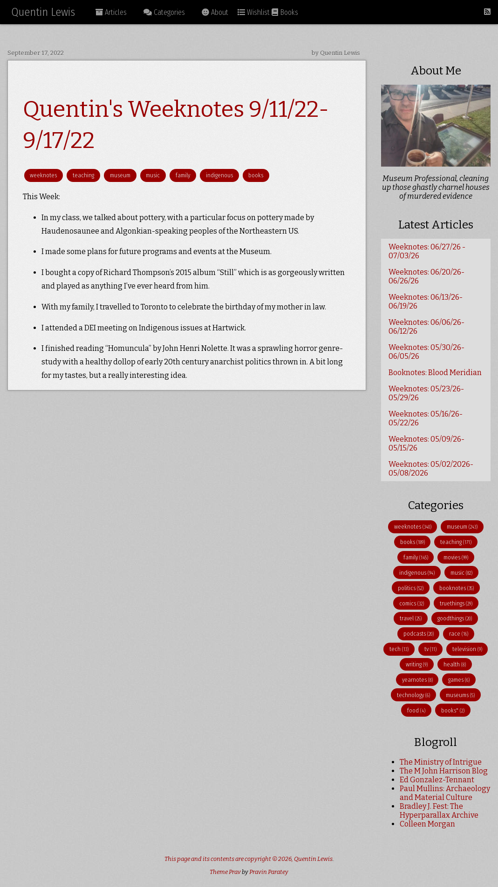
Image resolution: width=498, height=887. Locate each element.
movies (455, 557)
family (183, 175)
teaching (83, 175)
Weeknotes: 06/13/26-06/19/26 (426, 301)
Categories (164, 12)
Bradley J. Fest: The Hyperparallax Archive (439, 811)
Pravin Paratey (268, 871)
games (459, 679)
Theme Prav (225, 871)
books (255, 175)
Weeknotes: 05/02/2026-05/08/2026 (431, 468)
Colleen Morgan (427, 824)
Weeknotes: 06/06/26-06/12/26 (426, 327)
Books (285, 12)
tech (399, 648)
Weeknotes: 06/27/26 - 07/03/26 (427, 251)
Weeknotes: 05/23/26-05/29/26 (426, 393)
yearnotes (417, 679)
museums (460, 695)
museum (120, 175)
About (215, 12)
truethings (456, 603)
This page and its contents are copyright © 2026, (229, 858)
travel (411, 618)
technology (413, 695)
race (458, 633)
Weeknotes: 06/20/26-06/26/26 (426, 276)
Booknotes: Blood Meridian (435, 372)
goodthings (454, 618)
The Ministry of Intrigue (441, 762)
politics (410, 588)
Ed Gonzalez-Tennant (437, 779)
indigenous (219, 175)
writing (417, 664)
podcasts (418, 633)
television (467, 648)
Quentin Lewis (43, 12)
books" (452, 710)
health (454, 664)
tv (430, 648)
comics (411, 603)
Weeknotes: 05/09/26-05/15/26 (426, 443)
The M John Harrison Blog (444, 770)
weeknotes (43, 175)
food (416, 710)
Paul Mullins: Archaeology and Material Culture (445, 793)
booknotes (456, 588)
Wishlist (254, 12)
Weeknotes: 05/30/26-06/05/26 (426, 352)
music (153, 175)
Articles (111, 12)
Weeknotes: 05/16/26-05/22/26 (426, 418)
